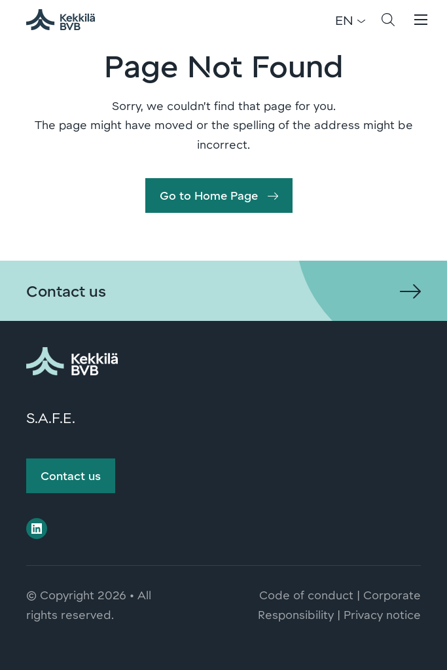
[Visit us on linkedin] (36, 528)
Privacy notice (382, 614)
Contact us (71, 475)
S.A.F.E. (50, 417)
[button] (388, 19)
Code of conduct (306, 594)
